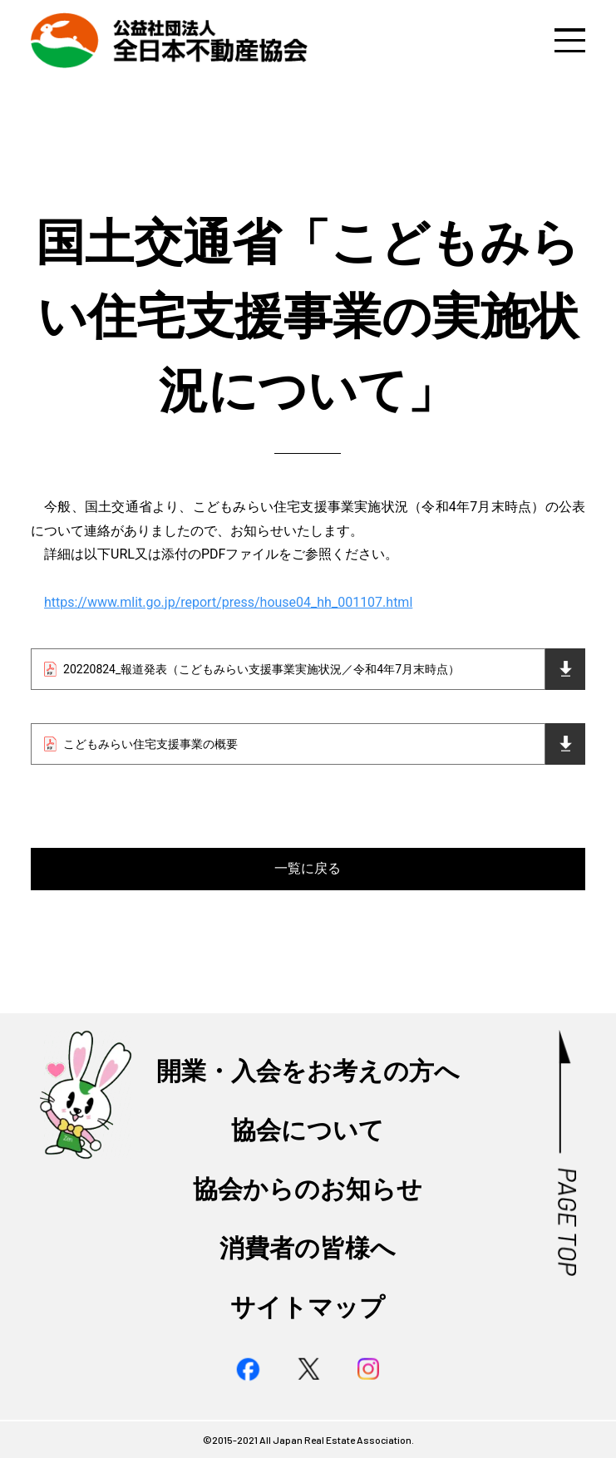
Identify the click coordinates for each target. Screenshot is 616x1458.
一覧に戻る (307, 868)
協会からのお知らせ (307, 1189)
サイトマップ (307, 1307)
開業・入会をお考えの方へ (308, 1071)
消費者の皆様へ (307, 1248)
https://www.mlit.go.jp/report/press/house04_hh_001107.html (228, 602)
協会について (307, 1130)
